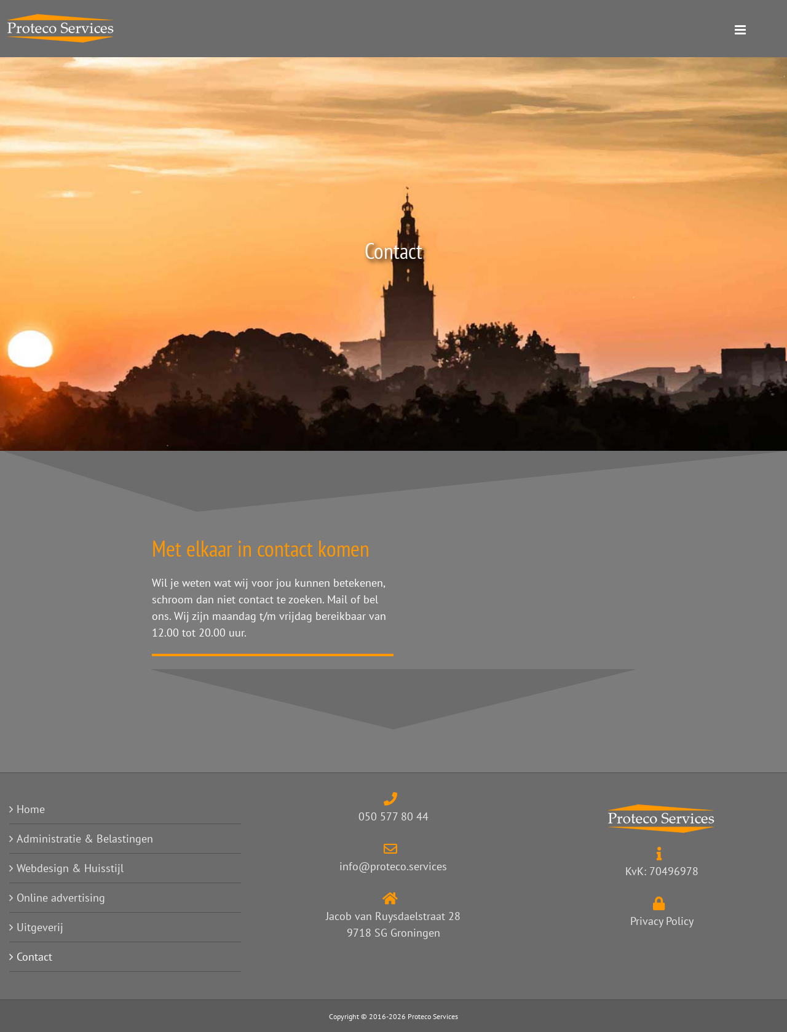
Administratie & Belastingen (85, 839)
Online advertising (61, 898)
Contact (34, 957)
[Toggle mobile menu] (761, 29)
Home (31, 809)
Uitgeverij (40, 927)
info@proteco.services (393, 866)
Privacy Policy (662, 921)
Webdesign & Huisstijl (70, 868)
